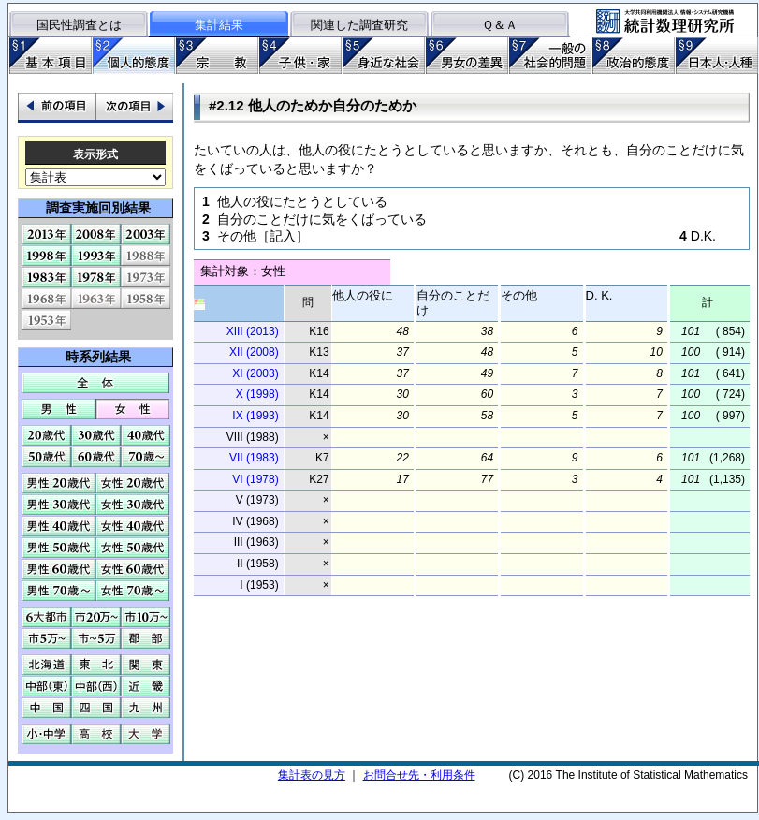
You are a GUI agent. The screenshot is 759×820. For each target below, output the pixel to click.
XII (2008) (254, 352)
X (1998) (257, 394)
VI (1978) (255, 479)
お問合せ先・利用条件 (419, 775)
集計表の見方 (311, 775)
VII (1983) (254, 457)
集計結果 (219, 25)
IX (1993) (255, 415)
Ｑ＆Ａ (500, 25)
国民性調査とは (79, 25)
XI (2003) (255, 373)
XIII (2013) (252, 331)
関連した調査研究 (359, 25)
